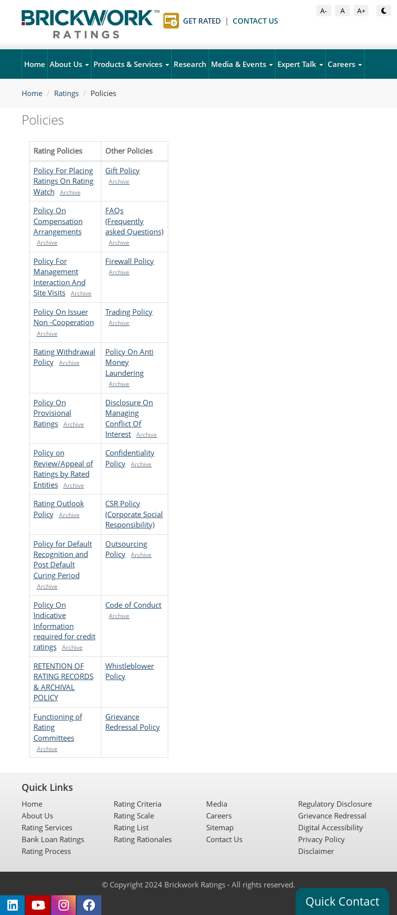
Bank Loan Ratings (53, 839)
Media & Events (242, 64)
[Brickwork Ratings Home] (90, 24)
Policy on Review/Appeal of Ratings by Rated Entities (63, 468)
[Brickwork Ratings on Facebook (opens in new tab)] (89, 905)
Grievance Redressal (332, 815)
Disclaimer (316, 851)
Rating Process (46, 851)
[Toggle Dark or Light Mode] (383, 10)
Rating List (131, 827)
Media (216, 804)
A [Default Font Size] (345, 10)
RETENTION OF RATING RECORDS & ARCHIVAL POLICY (63, 681)
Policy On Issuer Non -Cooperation (63, 317)
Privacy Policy (321, 839)
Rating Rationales (143, 839)
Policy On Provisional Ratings (52, 412)
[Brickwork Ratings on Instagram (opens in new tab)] (63, 905)
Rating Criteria (137, 804)
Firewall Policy (129, 261)
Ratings (66, 93)
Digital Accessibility (330, 827)
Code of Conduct (133, 605)
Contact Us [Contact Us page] (255, 21)
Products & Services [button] (131, 64)
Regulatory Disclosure (335, 804)
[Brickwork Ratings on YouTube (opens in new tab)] (38, 905)
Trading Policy (129, 312)
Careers (345, 64)
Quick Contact (342, 901)
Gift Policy (122, 170)
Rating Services (47, 827)
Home (34, 64)
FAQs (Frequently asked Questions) (134, 220)
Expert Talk (300, 64)
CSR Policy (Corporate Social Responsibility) (134, 513)
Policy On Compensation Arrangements (58, 220)
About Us (69, 64)
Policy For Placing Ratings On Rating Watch (63, 180)
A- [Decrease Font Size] (325, 10)
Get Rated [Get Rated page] (202, 21)
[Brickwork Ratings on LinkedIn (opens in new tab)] (12, 905)
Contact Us (224, 839)
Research (190, 64)
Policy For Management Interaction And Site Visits (59, 276)
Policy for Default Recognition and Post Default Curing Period (62, 559)
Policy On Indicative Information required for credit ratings (64, 626)
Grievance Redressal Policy (132, 722)
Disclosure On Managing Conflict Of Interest (129, 418)
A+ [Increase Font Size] (363, 10)
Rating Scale (134, 815)
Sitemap (220, 827)
